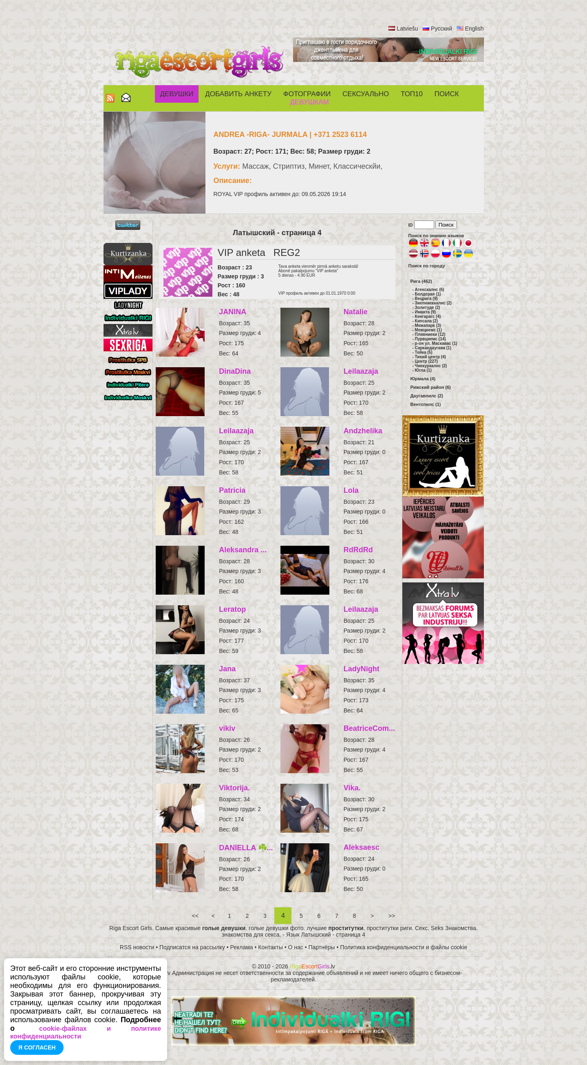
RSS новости (137, 947)
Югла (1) (423, 370)
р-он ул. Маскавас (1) (436, 343)
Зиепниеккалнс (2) (433, 303)
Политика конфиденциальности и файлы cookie (403, 947)
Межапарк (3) (428, 325)
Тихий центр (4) (430, 357)
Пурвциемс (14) (430, 339)
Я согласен (36, 1047)
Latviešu (407, 28)
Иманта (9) (425, 312)
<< (195, 916)
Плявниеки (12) (430, 334)
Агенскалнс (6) (429, 289)
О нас (295, 947)
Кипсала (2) (426, 321)
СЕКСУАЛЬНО (365, 94)
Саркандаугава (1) (433, 348)
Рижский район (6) (430, 387)
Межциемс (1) (428, 330)
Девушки (176, 94)
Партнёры (322, 947)
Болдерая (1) (428, 294)
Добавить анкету (238, 94)
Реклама (241, 947)
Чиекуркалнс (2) (431, 366)
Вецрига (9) (426, 298)
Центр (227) (426, 361)
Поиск (447, 94)
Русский (441, 28)
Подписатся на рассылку (192, 947)
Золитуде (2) (427, 307)
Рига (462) (421, 281)
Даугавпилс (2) (426, 395)
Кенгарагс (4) (428, 316)
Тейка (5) (424, 352)
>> (392, 916)
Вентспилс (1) (425, 404)
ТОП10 (412, 94)
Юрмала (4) (423, 378)
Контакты (270, 947)
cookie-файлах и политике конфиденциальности (85, 1032)
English (474, 28)
